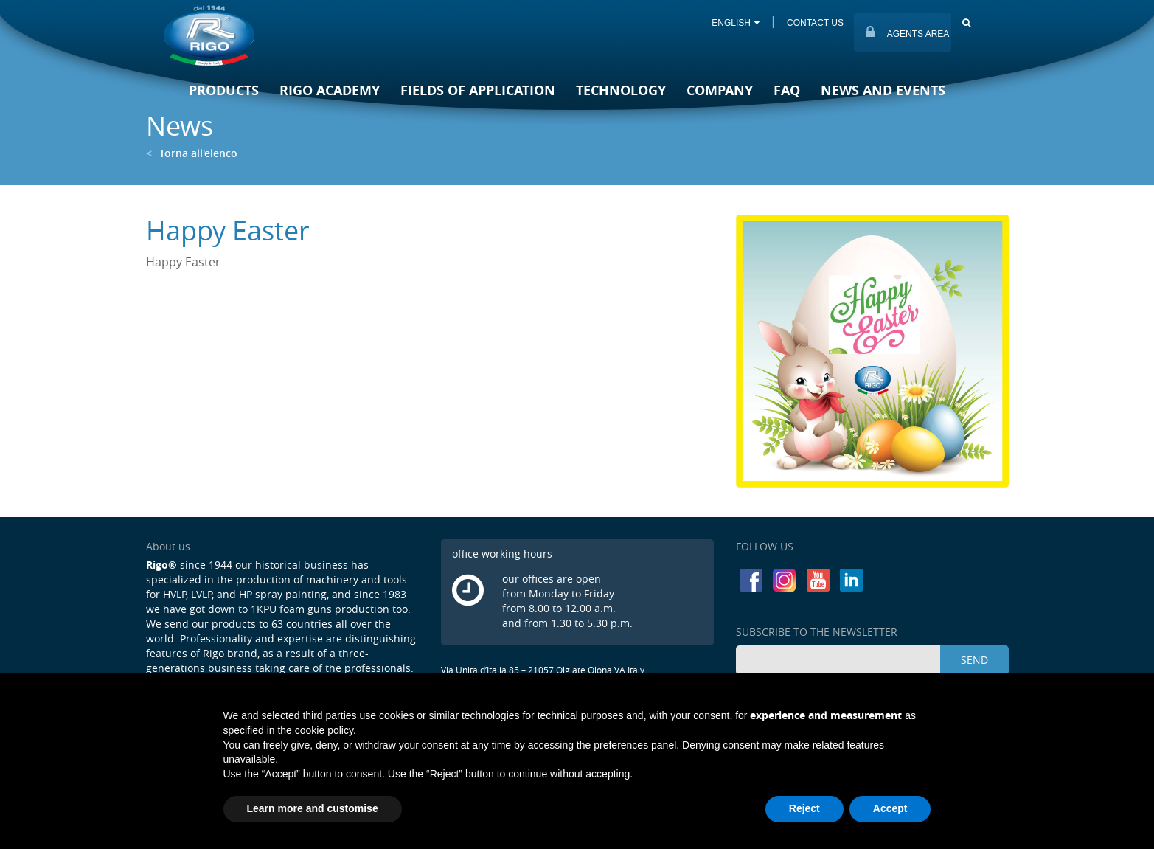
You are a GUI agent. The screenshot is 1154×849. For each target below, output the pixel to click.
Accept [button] (890, 808)
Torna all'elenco (191, 153)
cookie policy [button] (324, 730)
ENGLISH (735, 23)
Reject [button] (804, 808)
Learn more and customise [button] (312, 808)
